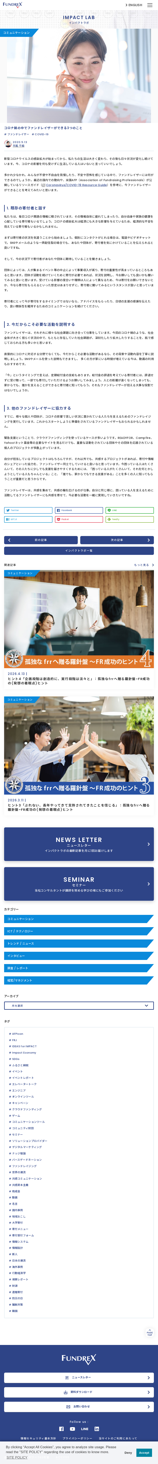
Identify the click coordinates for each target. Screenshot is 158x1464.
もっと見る (141, 565)
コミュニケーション (20, 919)
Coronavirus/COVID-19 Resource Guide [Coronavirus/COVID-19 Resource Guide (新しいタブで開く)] (76, 185)
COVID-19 (41, 134)
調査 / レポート (17, 968)
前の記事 (41, 540)
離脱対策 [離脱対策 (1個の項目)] (17, 1305)
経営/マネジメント (20, 980)
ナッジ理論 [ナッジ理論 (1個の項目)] (19, 1153)
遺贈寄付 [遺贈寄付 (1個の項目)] (17, 1292)
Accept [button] (144, 1452)
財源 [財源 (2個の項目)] (15, 1286)
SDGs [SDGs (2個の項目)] (16, 1059)
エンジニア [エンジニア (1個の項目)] (19, 1091)
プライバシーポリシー (78, 1438)
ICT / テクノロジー (20, 931)
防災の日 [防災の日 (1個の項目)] (17, 1298)
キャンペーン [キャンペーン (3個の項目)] (20, 1103)
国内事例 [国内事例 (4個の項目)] (17, 1210)
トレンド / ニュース (20, 944)
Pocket (65, 519)
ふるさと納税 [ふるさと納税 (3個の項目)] (20, 1065)
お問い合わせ (81, 1406)
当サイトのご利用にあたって (118, 1438)
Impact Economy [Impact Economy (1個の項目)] (24, 1053)
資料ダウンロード (81, 1392)
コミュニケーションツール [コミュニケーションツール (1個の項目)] (28, 1122)
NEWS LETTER (79, 844)
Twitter (15, 510)
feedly (115, 519)
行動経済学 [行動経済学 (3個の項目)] (19, 1273)
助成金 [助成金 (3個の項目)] (16, 1191)
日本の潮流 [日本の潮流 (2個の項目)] (19, 1261)
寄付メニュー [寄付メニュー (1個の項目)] (20, 1229)
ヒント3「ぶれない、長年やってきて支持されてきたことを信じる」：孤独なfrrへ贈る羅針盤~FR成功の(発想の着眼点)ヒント (79, 807)
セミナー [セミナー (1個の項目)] (17, 1135)
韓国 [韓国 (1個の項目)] (15, 1311)
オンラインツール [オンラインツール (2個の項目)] (23, 1097)
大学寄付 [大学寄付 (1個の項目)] (17, 1223)
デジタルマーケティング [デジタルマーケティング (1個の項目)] (27, 1147)
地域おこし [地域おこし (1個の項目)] (19, 1217)
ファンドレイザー (18, 134)
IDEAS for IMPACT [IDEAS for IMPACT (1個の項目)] (24, 1046)
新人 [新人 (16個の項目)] (15, 1254)
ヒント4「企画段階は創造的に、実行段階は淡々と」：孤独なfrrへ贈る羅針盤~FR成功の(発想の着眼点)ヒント (79, 681)
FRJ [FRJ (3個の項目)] (14, 1040)
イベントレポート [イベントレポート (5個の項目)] (23, 1078)
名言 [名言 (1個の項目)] (15, 1204)
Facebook (67, 510)
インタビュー (16, 956)
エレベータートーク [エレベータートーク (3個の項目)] (24, 1084)
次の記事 (117, 540)
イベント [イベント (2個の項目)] (17, 1071)
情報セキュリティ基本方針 (38, 1438)
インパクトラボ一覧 (79, 551)
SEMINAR (79, 884)
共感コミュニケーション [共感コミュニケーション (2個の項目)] (27, 1179)
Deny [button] (128, 1452)
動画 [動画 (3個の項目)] (15, 1197)
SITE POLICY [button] (17, 1457)
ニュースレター (81, 1377)
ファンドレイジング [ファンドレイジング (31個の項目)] (24, 1166)
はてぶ (14, 519)
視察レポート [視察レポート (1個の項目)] (20, 1279)
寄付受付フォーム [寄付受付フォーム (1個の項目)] (23, 1235)
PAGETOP (149, 1333)
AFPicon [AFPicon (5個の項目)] (17, 1034)
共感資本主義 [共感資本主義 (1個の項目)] (20, 1185)
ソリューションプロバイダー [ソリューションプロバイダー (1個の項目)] (30, 1141)
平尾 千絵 (18, 146)
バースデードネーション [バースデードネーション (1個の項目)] (27, 1160)
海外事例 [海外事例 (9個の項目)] (17, 1267)
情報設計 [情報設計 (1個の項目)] (17, 1248)
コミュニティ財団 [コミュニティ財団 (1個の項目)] (23, 1128)
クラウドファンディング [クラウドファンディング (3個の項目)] (27, 1109)
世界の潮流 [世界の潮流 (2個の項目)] (19, 1172)
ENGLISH (135, 5)
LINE (114, 510)
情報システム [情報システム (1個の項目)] (20, 1242)
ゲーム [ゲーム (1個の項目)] (16, 1116)
